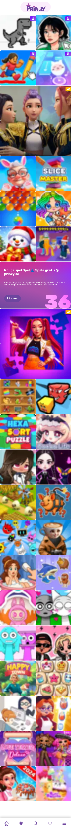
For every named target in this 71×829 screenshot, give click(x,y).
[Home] (6, 823)
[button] (21, 823)
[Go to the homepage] (35, 7)
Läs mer (12, 298)
